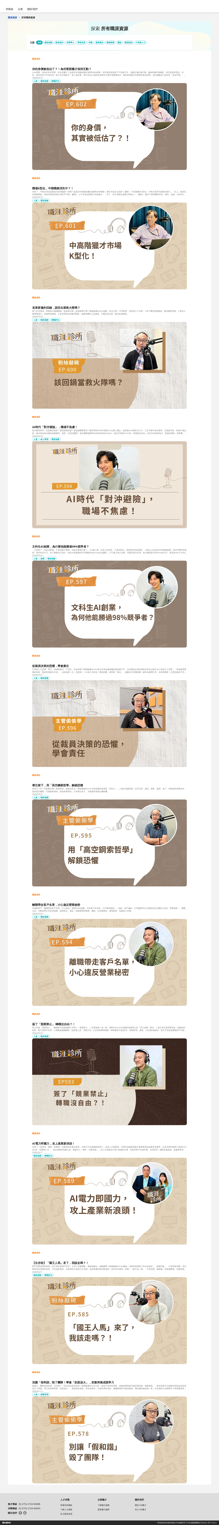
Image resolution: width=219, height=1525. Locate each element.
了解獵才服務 (104, 1505)
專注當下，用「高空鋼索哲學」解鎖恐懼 (57, 785)
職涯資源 (12, 17)
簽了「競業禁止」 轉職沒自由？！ (53, 1024)
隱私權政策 (6, 1522)
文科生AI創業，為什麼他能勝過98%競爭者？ (60, 546)
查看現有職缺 (66, 1505)
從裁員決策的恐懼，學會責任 (50, 666)
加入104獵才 (140, 1509)
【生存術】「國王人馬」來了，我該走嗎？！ (60, 1263)
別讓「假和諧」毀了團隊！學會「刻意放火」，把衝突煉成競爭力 (73, 1382)
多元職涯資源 (66, 1513)
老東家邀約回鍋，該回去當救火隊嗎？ (56, 308)
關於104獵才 (140, 1505)
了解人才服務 (66, 1509)
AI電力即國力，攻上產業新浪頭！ (53, 1143)
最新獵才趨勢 (104, 1509)
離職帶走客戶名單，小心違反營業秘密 (56, 905)
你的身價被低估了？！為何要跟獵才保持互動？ (61, 69)
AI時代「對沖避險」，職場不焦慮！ (55, 427)
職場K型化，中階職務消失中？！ (53, 188)
